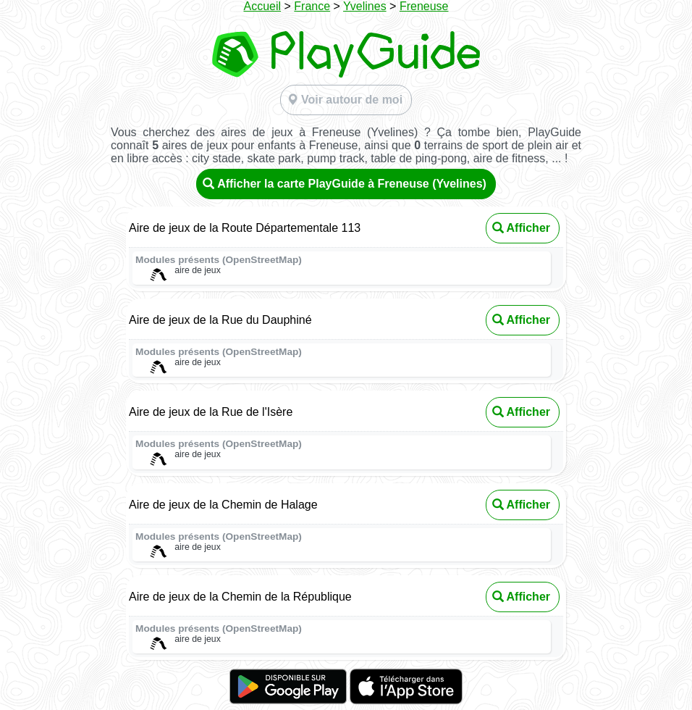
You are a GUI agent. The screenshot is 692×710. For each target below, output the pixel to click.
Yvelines (365, 6)
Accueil (263, 6)
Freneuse (424, 6)
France (312, 6)
